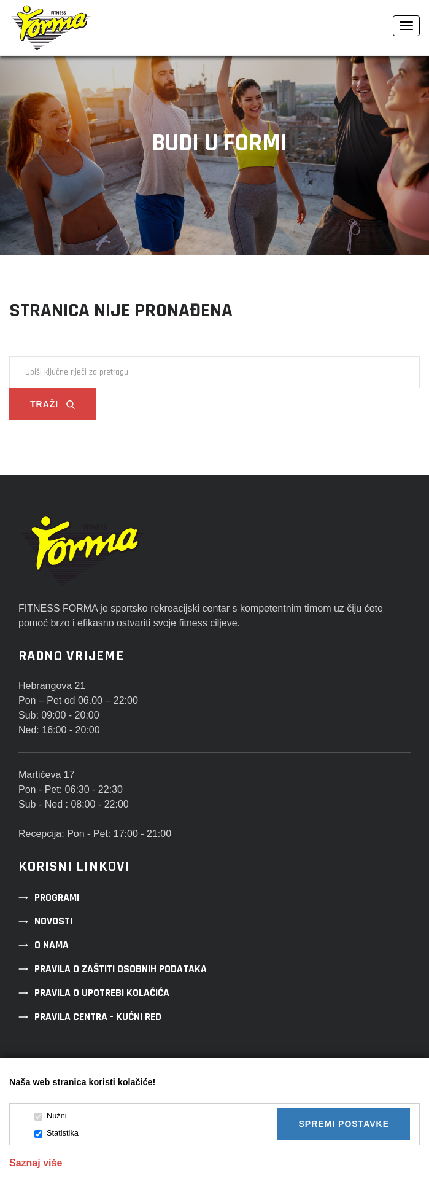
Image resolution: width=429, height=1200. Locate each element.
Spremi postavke (343, 1124)
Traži (52, 404)
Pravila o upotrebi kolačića (101, 993)
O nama (51, 945)
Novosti (53, 921)
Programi (56, 898)
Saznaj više (35, 1163)
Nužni (50, 1116)
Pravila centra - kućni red (97, 1017)
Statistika (56, 1133)
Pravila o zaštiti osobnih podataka (120, 969)
